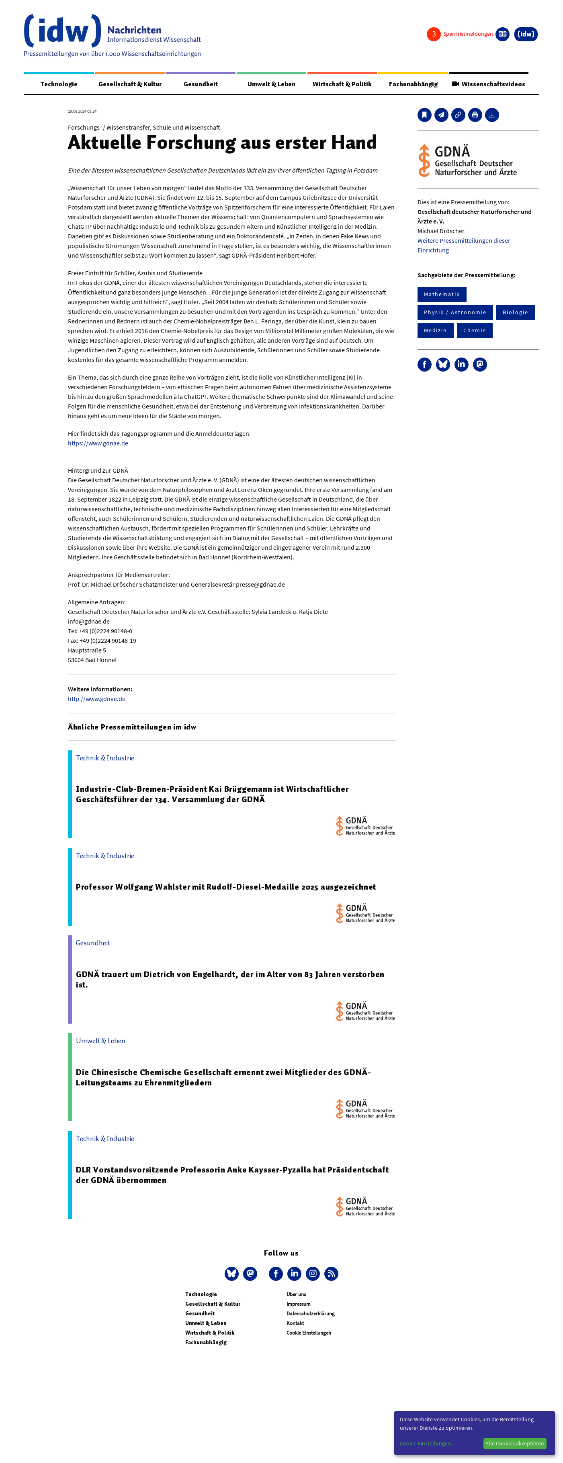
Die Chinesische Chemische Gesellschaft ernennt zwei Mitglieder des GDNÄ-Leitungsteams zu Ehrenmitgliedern (223, 1077)
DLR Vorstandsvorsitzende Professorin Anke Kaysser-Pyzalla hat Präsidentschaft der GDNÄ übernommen (232, 1175)
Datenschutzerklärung (311, 1313)
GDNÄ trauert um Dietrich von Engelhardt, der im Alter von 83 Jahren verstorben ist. (230, 979)
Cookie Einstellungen (309, 1332)
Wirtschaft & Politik (342, 84)
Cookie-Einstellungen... (427, 1443)
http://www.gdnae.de (96, 699)
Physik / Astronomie (455, 312)
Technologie (59, 84)
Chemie (474, 330)
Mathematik (442, 294)
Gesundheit (201, 84)
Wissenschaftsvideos (488, 84)
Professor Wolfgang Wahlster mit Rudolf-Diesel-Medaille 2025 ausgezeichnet (226, 887)
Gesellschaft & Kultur (130, 84)
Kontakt (295, 1323)
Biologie (515, 312)
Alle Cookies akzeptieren (514, 1443)
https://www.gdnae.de (98, 443)
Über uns (296, 1294)
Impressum (299, 1303)
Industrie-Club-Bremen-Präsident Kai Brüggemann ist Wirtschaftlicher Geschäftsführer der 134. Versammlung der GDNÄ (212, 794)
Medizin (435, 330)
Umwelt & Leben (271, 84)
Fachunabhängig (413, 84)
